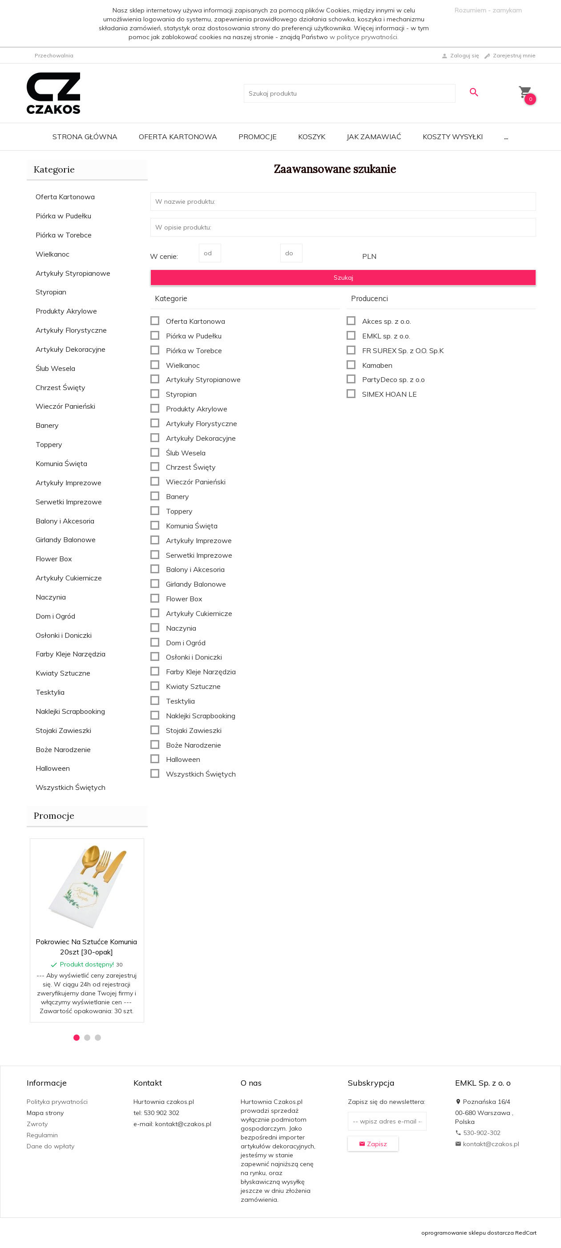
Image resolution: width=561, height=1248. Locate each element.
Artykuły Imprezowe (68, 482)
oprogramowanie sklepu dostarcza (467, 1232)
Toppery (49, 444)
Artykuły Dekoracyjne (70, 349)
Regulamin (42, 1135)
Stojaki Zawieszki (63, 730)
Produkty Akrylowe (66, 310)
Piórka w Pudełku (63, 215)
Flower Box (54, 558)
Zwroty (37, 1124)
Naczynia (51, 596)
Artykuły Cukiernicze (69, 577)
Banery (47, 425)
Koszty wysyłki (453, 136)
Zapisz (373, 1144)
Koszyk (311, 136)
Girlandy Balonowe (66, 539)
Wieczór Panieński (65, 406)
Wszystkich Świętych (70, 787)
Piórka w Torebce (64, 234)
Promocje (257, 136)
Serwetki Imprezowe (69, 501)
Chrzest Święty (60, 387)
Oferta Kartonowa (178, 136)
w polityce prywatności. (364, 37)
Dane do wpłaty (50, 1146)
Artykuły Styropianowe (73, 273)
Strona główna (84, 136)
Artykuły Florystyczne (71, 330)
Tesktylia (50, 692)
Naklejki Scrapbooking (70, 711)
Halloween (53, 768)
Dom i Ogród (55, 616)
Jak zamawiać (374, 136)
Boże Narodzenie (63, 749)
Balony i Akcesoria (65, 520)
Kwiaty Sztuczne (63, 672)
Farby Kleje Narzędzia (70, 653)
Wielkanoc (52, 254)
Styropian (51, 291)
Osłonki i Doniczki (64, 635)
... (506, 136)
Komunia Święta (61, 463)
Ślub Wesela (55, 368)
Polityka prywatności (57, 1102)
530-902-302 (477, 1133)
